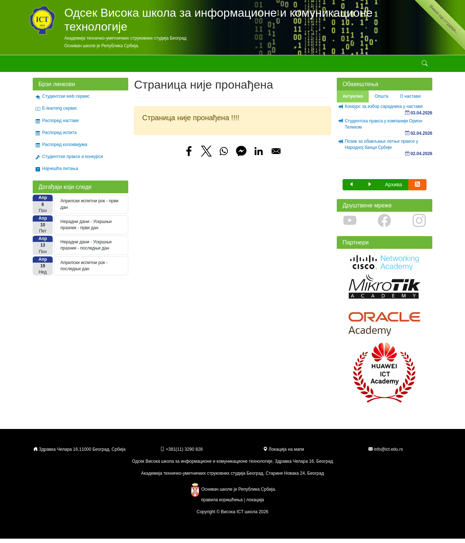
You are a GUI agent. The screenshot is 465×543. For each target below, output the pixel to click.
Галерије (277, 65)
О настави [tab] (410, 100)
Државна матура (346, 65)
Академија (43, 65)
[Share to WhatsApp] (224, 155)
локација (255, 504)
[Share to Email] (276, 155)
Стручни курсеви (240, 65)
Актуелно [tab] (353, 100)
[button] (352, 189)
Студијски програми (105, 65)
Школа (66, 65)
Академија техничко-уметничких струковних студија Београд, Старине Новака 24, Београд (232, 477)
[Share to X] (206, 155)
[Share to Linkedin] (258, 155)
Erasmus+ (308, 65)
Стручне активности (191, 65)
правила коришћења (222, 504)
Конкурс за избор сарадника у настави (383, 110)
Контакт (376, 65)
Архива (393, 189)
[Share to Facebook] (189, 155)
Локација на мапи (283, 453)
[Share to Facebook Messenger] (241, 155)
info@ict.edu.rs (388, 453)
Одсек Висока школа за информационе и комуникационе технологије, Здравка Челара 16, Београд (232, 465)
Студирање (147, 65)
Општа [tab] (381, 100)
